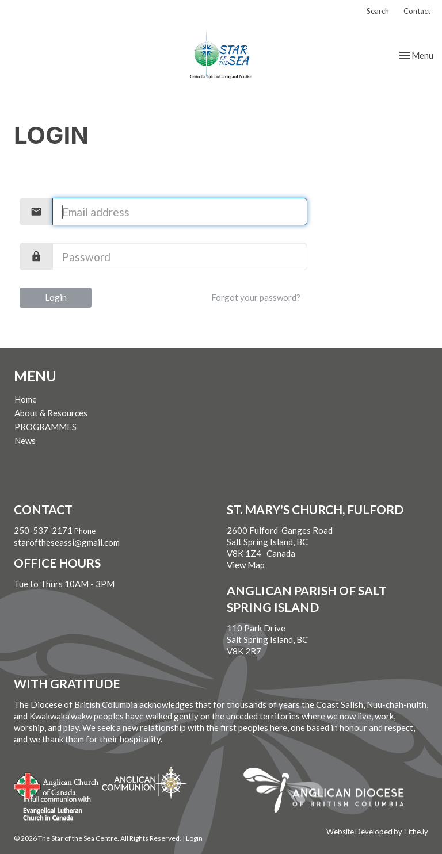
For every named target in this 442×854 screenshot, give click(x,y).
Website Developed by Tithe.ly (377, 831)
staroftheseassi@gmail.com (67, 542)
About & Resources (50, 413)
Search (378, 11)
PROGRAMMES (45, 427)
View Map (246, 565)
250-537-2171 (43, 530)
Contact (416, 11)
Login (56, 297)
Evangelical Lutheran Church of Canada (53, 809)
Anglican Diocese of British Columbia (329, 792)
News (25, 440)
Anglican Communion (144, 782)
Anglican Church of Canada (57, 784)
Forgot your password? (255, 297)
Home (25, 399)
